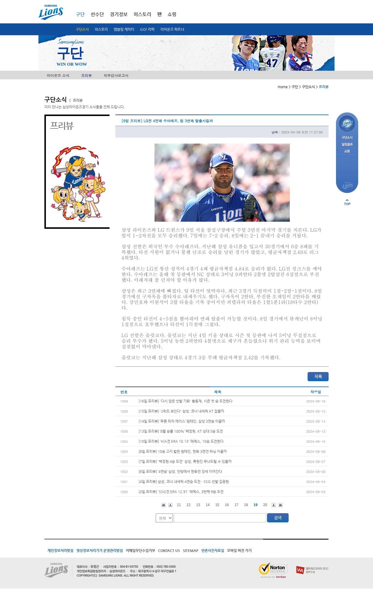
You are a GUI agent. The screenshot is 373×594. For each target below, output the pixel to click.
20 (265, 505)
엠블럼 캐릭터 (124, 29)
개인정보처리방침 (60, 550)
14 (208, 505)
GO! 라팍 (147, 29)
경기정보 (119, 14)
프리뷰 (86, 75)
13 (198, 505)
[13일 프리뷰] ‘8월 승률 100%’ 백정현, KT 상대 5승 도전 (181, 431)
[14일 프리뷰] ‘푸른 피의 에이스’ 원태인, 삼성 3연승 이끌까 (182, 421)
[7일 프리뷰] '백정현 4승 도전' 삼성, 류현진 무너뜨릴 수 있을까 (185, 461)
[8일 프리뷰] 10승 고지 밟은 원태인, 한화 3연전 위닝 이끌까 (183, 451)
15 (217, 505)
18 (246, 505)
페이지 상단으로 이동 (347, 202)
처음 (163, 505)
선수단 (97, 14)
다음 (273, 505)
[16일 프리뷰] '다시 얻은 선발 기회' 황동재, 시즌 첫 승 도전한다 (185, 401)
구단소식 (82, 29)
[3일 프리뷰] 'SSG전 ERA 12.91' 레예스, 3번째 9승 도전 (181, 492)
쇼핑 (172, 14)
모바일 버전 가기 (239, 550)
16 (227, 505)
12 (188, 505)
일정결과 (347, 144)
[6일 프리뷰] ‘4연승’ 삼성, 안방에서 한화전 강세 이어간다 (180, 471)
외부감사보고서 (116, 75)
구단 (80, 14)
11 (179, 505)
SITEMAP (190, 550)
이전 (170, 505)
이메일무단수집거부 (140, 550)
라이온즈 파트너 (172, 29)
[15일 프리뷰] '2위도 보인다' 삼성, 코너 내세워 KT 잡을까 (181, 411)
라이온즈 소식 (58, 75)
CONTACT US (169, 550)
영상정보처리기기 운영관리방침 (99, 550)
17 (236, 505)
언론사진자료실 (212, 550)
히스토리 (101, 29)
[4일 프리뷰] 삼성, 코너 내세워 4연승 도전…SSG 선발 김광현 (184, 481)
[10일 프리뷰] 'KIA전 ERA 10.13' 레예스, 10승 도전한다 (181, 441)
